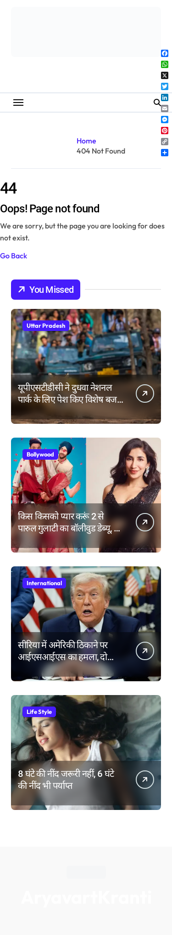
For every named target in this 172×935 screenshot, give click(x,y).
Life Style (39, 711)
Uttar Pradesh (46, 325)
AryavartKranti (86, 896)
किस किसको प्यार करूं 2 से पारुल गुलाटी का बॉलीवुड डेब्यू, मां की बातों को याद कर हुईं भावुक (69, 528)
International (44, 583)
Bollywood (40, 454)
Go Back (13, 255)
